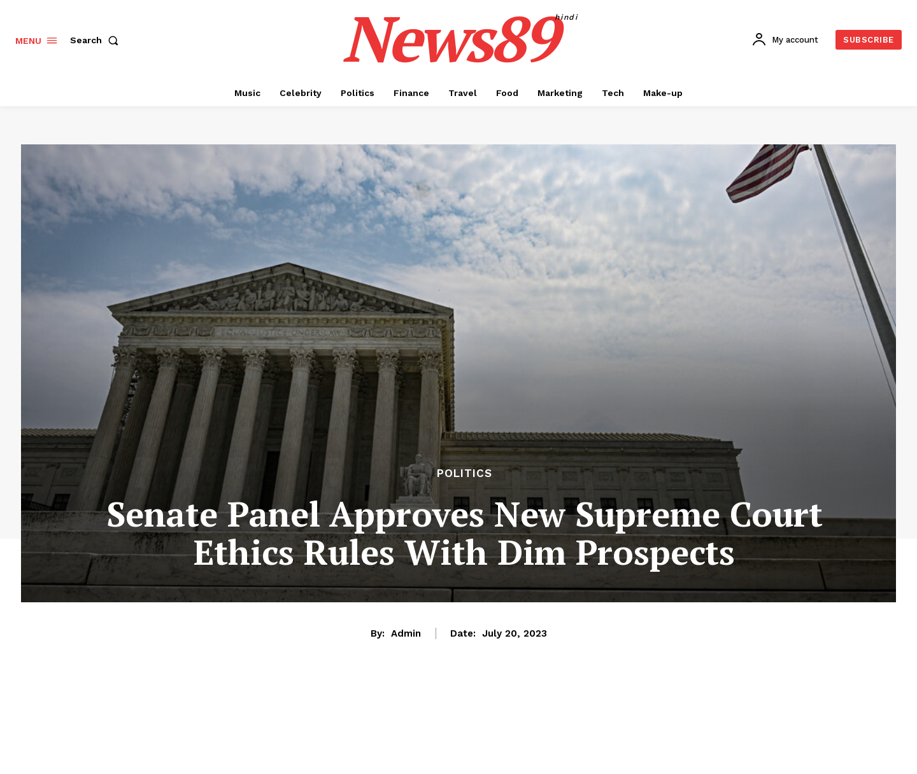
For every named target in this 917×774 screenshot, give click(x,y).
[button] (97, 40)
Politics (464, 473)
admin (406, 633)
